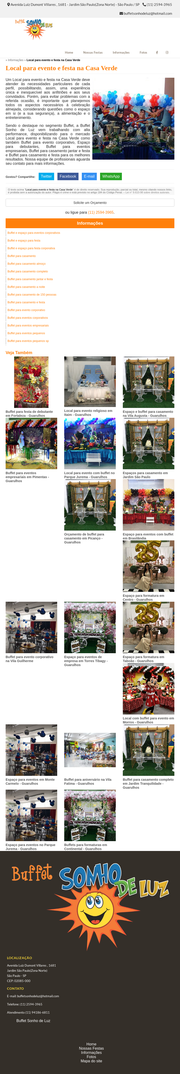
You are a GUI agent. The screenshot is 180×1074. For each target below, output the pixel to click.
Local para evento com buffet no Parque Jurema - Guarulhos (89, 475)
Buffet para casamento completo (28, 271)
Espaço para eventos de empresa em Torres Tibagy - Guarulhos (86, 661)
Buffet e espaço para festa (24, 240)
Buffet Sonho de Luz (33, 1021)
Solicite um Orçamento (90, 203)
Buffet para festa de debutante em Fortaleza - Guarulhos (29, 414)
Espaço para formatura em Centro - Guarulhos (143, 597)
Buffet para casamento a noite (26, 287)
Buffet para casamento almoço (27, 263)
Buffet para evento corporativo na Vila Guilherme (29, 659)
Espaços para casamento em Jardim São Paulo (145, 475)
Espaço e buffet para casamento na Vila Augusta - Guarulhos (148, 414)
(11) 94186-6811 (37, 1012)
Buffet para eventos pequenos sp (28, 341)
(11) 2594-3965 (159, 4)
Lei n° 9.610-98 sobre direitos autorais (147, 192)
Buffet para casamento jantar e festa (30, 279)
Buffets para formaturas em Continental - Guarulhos (85, 847)
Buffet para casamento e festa (26, 302)
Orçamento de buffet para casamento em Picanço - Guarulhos (84, 538)
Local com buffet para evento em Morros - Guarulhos (148, 720)
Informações (121, 52)
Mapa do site (91, 1061)
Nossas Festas (93, 52)
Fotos (143, 52)
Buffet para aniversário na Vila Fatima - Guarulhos (87, 781)
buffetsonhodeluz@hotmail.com (148, 13)
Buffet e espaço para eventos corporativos (34, 233)
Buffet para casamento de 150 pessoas (32, 294)
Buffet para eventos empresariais (28, 325)
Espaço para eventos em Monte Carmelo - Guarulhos (30, 781)
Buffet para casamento (22, 256)
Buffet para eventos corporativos (28, 317)
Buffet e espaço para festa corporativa (31, 248)
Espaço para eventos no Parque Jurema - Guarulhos (30, 847)
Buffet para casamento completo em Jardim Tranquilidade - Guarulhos (148, 783)
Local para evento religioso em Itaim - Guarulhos (88, 413)
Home (69, 52)
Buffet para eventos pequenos (26, 333)
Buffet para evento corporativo (26, 310)
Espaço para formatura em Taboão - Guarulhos (143, 659)
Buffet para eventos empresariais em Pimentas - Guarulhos (27, 477)
